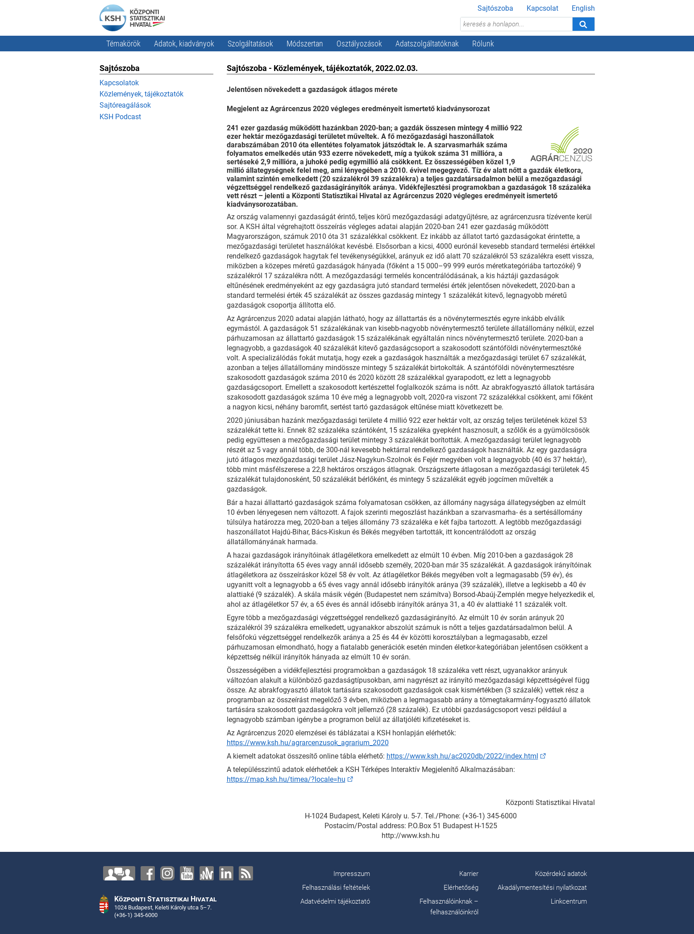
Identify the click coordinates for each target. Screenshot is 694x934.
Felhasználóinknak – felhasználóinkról (449, 906)
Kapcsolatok (119, 83)
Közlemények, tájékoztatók (141, 94)
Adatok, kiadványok (184, 43)
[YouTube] (187, 873)
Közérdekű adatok (561, 874)
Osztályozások (359, 43)
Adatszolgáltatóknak (427, 43)
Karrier (468, 874)
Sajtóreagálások (125, 105)
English (583, 8)
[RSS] (246, 873)
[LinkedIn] (226, 873)
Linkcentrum (569, 901)
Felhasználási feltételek (336, 888)
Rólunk (483, 43)
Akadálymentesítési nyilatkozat (542, 888)
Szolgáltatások (250, 43)
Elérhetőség (461, 888)
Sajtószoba (495, 8)
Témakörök (123, 43)
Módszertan (305, 43)
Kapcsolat (542, 8)
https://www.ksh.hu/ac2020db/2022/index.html (462, 756)
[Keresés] (583, 24)
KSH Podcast (120, 117)
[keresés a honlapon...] (516, 24)
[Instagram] (167, 873)
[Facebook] (148, 873)
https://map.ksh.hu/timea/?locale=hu (286, 779)
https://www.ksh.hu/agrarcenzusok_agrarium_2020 (308, 742)
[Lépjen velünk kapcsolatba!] (119, 873)
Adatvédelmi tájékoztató (335, 901)
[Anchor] (206, 873)
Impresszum (351, 874)
